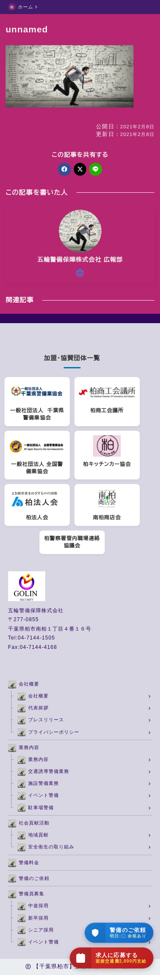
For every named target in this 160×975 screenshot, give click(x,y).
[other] (80, 273)
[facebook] (64, 169)
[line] (95, 169)
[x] (80, 169)
